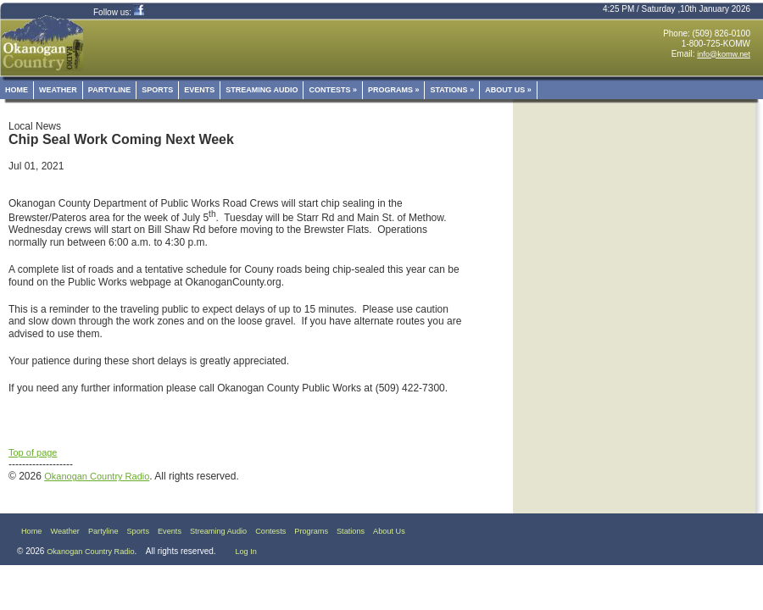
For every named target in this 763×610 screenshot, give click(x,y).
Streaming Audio (262, 90)
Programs (394, 90)
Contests (333, 90)
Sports (157, 90)
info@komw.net (723, 54)
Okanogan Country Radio (96, 476)
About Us (508, 90)
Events (199, 90)
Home (16, 90)
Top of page (33, 452)
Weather (58, 90)
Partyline (109, 90)
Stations (452, 90)
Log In (245, 551)
